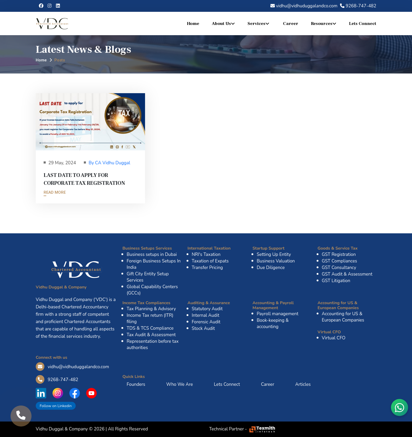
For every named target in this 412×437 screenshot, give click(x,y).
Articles (303, 384)
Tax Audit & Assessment (151, 335)
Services (256, 24)
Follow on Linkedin (56, 405)
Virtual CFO (334, 338)
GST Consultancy (339, 268)
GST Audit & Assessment (347, 274)
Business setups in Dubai (152, 254)
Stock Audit (203, 328)
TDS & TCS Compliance (150, 328)
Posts (59, 60)
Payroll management (277, 314)
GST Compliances (339, 261)
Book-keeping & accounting (273, 323)
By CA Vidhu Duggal (109, 163)
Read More (55, 192)
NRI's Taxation (206, 254)
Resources (321, 24)
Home (193, 24)
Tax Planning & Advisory (151, 309)
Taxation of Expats (210, 261)
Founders (136, 384)
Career (290, 24)
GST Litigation (336, 281)
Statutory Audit (207, 309)
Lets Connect (362, 24)
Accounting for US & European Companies (343, 317)
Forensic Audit (206, 322)
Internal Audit (205, 315)
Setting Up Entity (274, 254)
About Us (221, 24)
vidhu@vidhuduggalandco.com (303, 6)
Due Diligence (271, 268)
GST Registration (339, 254)
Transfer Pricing (207, 268)
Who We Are (179, 384)
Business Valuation (276, 261)
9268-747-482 (358, 6)
